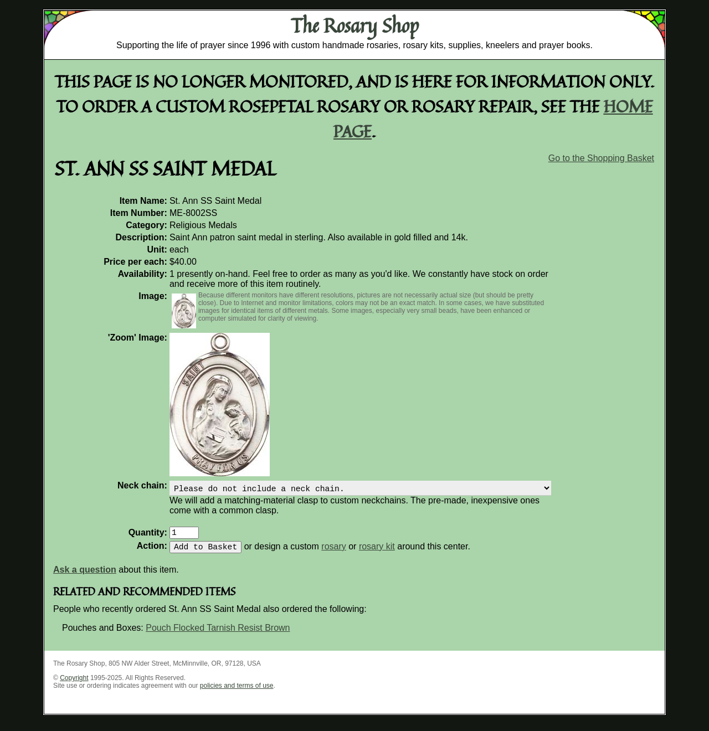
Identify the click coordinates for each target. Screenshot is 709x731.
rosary (333, 553)
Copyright (74, 684)
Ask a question (84, 576)
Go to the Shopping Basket (601, 158)
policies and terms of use (237, 692)
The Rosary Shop (355, 25)
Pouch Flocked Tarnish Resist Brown (218, 634)
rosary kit (377, 553)
